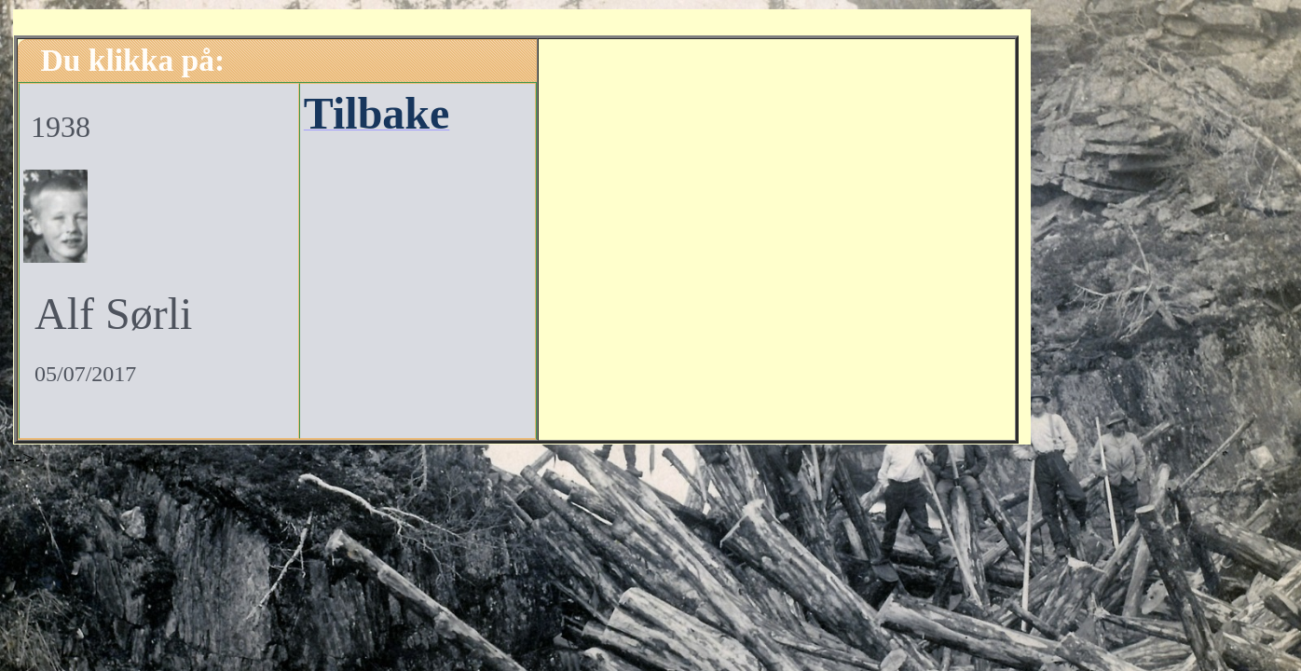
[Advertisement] (776, 236)
